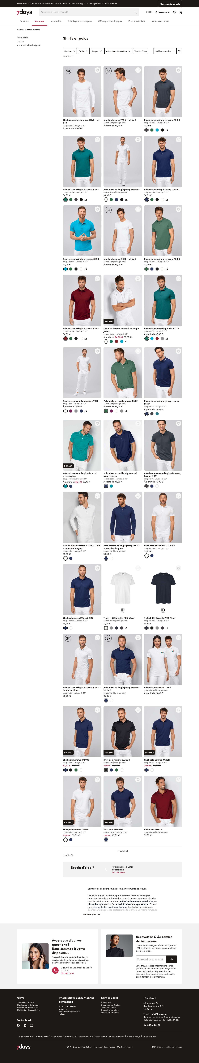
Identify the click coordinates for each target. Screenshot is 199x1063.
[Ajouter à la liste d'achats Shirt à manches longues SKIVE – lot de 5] (97, 70)
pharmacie (142, 904)
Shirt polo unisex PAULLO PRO (159, 545)
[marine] (116, 199)
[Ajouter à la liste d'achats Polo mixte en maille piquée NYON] (178, 278)
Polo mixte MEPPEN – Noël (157, 687)
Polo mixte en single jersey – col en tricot (161, 402)
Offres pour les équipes (110, 21)
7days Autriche (42, 1036)
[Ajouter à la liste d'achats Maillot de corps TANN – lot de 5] (138, 70)
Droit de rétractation (82, 1046)
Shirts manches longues (28, 45)
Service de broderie (110, 1012)
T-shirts (20, 41)
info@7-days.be (159, 1013)
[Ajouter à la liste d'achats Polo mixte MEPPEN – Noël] (178, 637)
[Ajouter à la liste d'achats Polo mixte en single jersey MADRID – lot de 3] (138, 637)
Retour (62, 1013)
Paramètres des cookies (27, 1007)
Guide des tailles (108, 1007)
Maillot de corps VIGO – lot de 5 (120, 258)
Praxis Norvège (133, 1036)
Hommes (39, 21)
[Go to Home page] (24, 12)
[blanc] (106, 199)
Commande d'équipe (110, 1005)
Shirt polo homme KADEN (157, 759)
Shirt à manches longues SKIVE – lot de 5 (81, 121)
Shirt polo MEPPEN (113, 829)
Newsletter (106, 1002)
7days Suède (101, 1036)
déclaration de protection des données (153, 972)
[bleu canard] (157, 413)
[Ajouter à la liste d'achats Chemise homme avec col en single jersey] (138, 278)
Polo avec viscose (153, 829)
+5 (167, 338)
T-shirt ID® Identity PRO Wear (119, 617)
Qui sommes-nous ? (25, 1002)
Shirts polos (22, 37)
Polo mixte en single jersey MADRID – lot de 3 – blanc (82, 689)
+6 (167, 129)
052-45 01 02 (111, 3)
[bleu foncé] (116, 628)
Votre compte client (67, 1006)
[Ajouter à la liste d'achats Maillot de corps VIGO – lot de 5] (138, 209)
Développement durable (27, 1005)
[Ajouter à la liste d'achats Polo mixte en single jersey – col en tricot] (178, 351)
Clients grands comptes (80, 21)
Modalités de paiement (69, 1011)
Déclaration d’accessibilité (28, 1010)
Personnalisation (136, 21)
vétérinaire (147, 901)
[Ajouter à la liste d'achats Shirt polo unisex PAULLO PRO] (178, 496)
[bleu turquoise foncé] (157, 130)
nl (151, 12)
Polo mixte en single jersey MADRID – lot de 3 (122, 689)
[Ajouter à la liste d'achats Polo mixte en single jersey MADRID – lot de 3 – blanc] (97, 637)
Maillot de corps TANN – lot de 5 (120, 119)
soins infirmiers (123, 904)
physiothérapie (95, 904)
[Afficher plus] (122, 915)
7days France (70, 1036)
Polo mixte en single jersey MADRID (162, 119)
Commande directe (170, 3)
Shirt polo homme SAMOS (76, 759)
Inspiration (56, 21)
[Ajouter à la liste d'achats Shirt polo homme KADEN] (178, 710)
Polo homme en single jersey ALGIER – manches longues (81, 547)
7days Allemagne (25, 1036)
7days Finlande (149, 1036)
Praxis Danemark (116, 1036)
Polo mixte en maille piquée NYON (161, 328)
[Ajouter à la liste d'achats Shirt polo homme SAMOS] (97, 710)
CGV (69, 1046)
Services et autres (160, 21)
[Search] (135, 12)
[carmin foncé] (70, 411)
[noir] (162, 130)
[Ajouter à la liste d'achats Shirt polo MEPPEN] (138, 779)
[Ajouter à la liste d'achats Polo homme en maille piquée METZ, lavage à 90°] (178, 423)
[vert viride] (152, 130)
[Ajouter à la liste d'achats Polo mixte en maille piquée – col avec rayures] (97, 423)
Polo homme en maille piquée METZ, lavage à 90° (162, 474)
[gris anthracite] (146, 130)
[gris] (162, 338)
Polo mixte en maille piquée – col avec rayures (79, 474)
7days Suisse (56, 1036)
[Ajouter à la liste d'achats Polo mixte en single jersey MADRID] (178, 70)
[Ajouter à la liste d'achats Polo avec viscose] (178, 779)
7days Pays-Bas (85, 1036)
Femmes (24, 21)
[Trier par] (165, 51)
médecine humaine (129, 901)
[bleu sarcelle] (65, 486)
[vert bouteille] (65, 199)
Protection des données (104, 1046)
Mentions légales (124, 1046)
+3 (126, 341)
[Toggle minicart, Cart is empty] (180, 12)
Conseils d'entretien (110, 1010)
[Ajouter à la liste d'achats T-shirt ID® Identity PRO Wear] (138, 568)
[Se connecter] (162, 12)
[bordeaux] (65, 338)
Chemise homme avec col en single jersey (121, 330)
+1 (126, 627)
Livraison (63, 1009)
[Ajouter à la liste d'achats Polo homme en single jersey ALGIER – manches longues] (97, 496)
